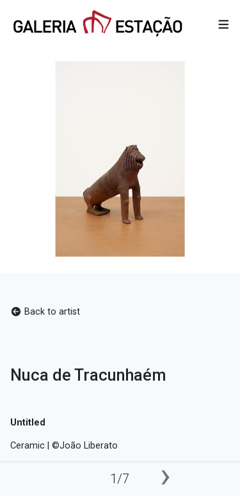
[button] (223, 24)
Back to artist (45, 311)
